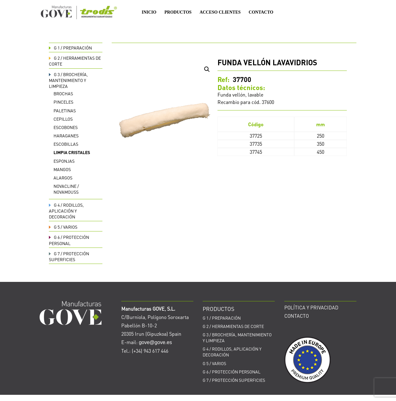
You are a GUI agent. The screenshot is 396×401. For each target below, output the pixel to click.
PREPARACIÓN (70, 47)
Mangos (62, 169)
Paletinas (65, 110)
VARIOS (63, 227)
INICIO (149, 12)
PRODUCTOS (178, 12)
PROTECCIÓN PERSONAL (69, 240)
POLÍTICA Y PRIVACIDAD (311, 307)
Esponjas (64, 161)
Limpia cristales (72, 152)
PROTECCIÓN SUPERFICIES (69, 256)
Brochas (63, 93)
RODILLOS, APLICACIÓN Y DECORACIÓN (66, 210)
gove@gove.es (155, 342)
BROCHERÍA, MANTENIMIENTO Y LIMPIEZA (68, 80)
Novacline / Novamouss (66, 189)
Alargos (63, 177)
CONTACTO (261, 12)
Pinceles (63, 102)
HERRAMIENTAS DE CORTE (233, 326)
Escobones (66, 127)
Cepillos (63, 119)
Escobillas (66, 144)
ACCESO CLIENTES (220, 12)
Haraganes (66, 135)
